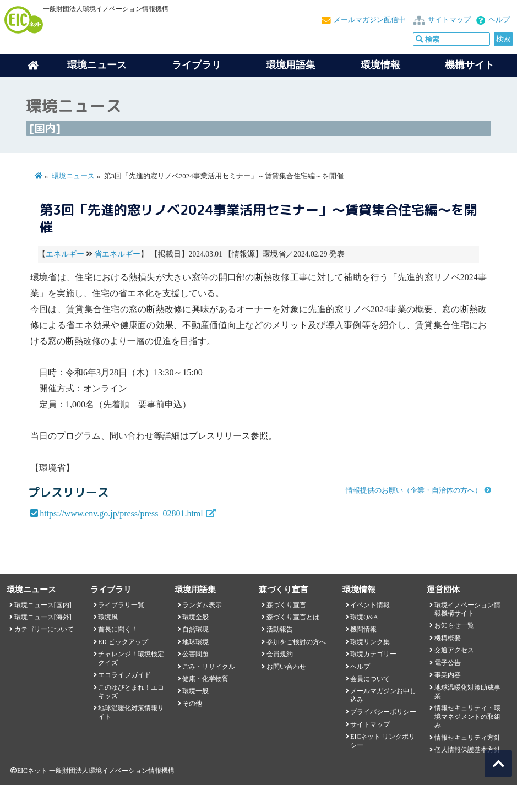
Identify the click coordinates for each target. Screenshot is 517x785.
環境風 (108, 617)
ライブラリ (196, 64)
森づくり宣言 (286, 605)
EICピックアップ (123, 642)
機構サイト (469, 64)
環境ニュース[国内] (43, 605)
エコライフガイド (124, 675)
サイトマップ (449, 20)
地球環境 (195, 642)
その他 (192, 703)
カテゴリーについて (44, 629)
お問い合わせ (286, 666)
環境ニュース (73, 176)
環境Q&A (364, 617)
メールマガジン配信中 (369, 20)
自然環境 (195, 629)
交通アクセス (454, 650)
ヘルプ (499, 20)
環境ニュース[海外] (43, 617)
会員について (370, 679)
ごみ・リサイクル (208, 666)
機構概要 (447, 638)
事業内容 (447, 675)
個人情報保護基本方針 (467, 750)
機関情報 (363, 629)
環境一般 (195, 691)
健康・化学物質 (205, 679)
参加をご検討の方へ (296, 642)
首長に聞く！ (118, 629)
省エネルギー (117, 254)
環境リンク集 (370, 642)
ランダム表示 (202, 605)
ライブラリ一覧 (121, 605)
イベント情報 (370, 605)
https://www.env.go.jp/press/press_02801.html (121, 513)
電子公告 (447, 663)
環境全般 (195, 617)
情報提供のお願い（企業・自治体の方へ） (414, 490)
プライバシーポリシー (383, 712)
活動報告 (279, 629)
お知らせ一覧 (454, 625)
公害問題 (195, 654)
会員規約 (279, 654)
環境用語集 (290, 64)
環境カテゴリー (373, 654)
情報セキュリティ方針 (467, 738)
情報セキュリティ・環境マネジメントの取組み (467, 716)
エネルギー (65, 254)
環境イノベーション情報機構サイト (467, 609)
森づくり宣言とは (292, 617)
